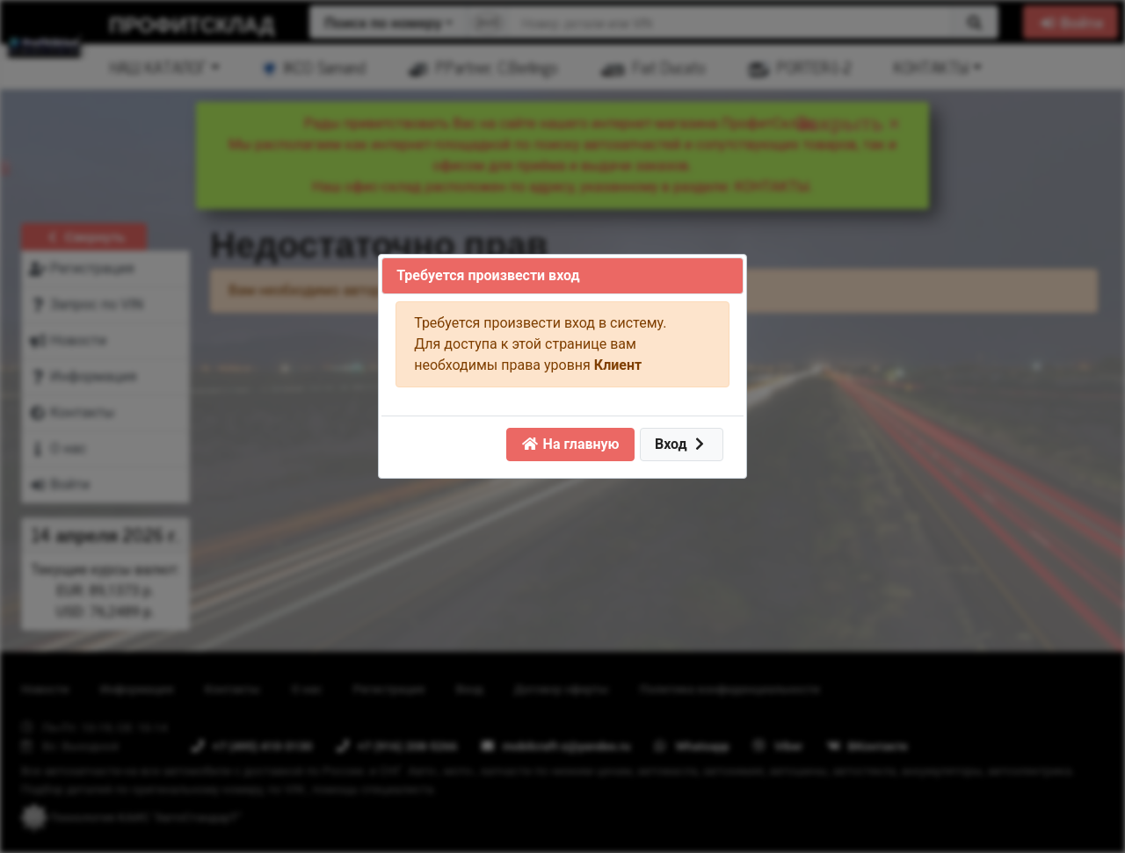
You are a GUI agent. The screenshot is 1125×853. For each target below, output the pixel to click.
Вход (681, 444)
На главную (570, 444)
